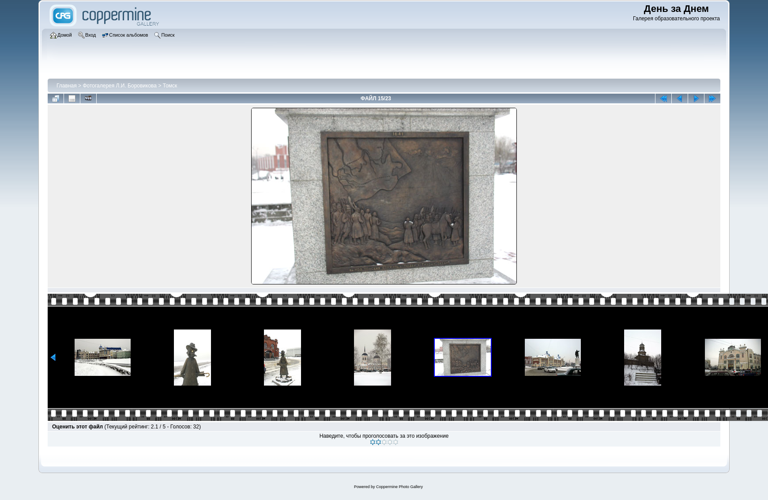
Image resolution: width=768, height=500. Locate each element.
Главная (66, 86)
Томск (170, 86)
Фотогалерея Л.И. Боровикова (120, 86)
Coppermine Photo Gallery (399, 487)
